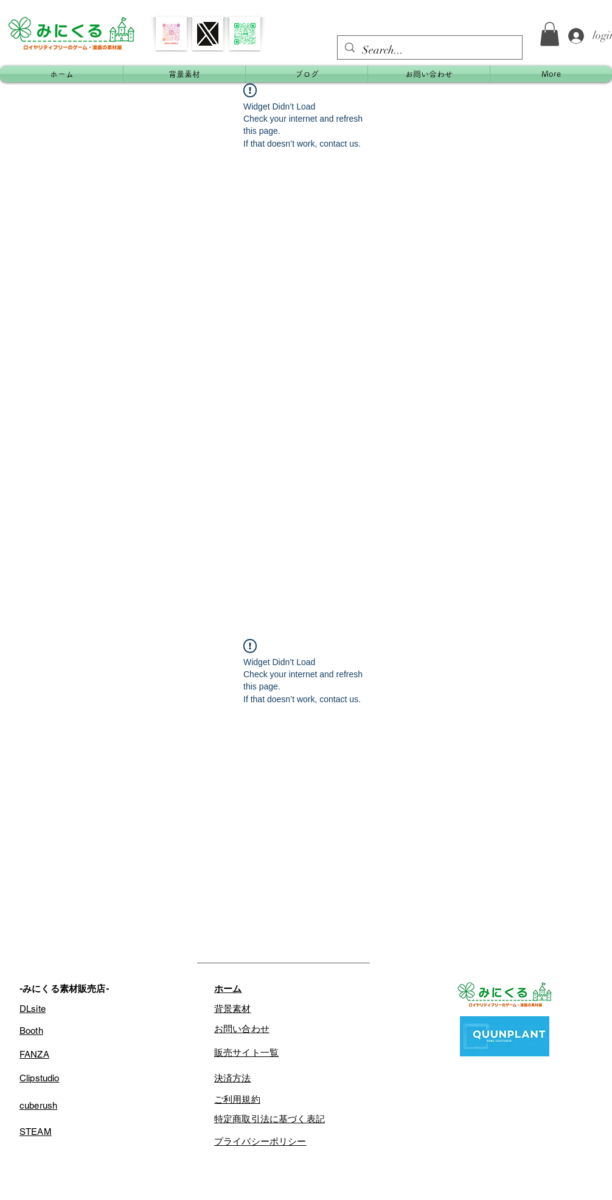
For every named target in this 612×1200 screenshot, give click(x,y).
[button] (550, 34)
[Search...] (429, 50)
